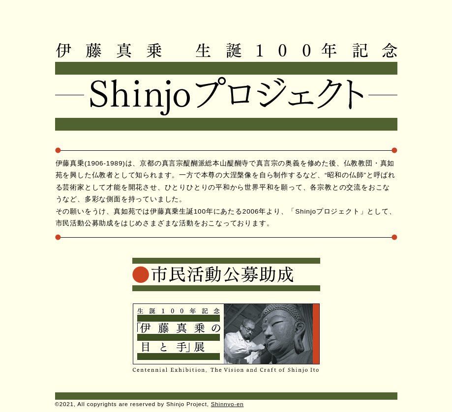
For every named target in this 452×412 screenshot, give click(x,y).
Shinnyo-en (227, 404)
